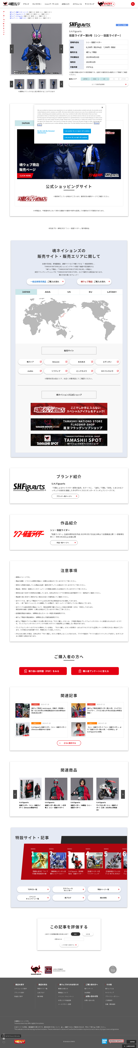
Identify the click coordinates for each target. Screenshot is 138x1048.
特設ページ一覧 (103, 889)
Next (61, 49)
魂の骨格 (103, 898)
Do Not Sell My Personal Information (11, 1036)
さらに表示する (70, 743)
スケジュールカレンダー (68, 889)
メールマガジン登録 (64, 1004)
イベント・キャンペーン (66, 996)
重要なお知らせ (63, 989)
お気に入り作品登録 (64, 1000)
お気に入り (65, 4)
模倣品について (63, 992)
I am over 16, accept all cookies (76, 137)
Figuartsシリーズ (20, 14)
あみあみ (81, 361)
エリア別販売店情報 (98, 84)
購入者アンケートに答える (96, 671)
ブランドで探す (19, 992)
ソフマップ (55, 371)
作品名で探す (18, 996)
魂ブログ (68, 898)
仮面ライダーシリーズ (22, 12)
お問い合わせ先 (89, 1000)
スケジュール (77, 4)
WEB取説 (87, 992)
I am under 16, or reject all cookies (77, 131)
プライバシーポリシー (112, 996)
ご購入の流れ (44, 281)
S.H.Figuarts (19, 16)
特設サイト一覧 (42, 989)
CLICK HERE (25, 175)
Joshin (30, 371)
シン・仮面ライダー (21, 18)
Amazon (55, 361)
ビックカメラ (81, 371)
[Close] (102, 107)
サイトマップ (89, 4)
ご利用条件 (108, 1000)
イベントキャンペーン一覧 (32, 898)
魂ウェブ (12, 12)
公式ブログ (40, 992)
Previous (12, 49)
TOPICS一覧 (32, 889)
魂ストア (30, 361)
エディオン (107, 361)
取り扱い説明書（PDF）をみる (43, 671)
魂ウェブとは (109, 989)
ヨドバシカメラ (107, 371)
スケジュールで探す (20, 989)
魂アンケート (88, 989)
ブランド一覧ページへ (64, 496)
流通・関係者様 (110, 1004)
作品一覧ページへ (63, 543)
